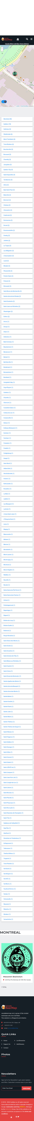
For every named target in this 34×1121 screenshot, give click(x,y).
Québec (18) (7, 124)
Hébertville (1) (8, 468)
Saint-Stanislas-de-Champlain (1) (13, 813)
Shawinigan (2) (8, 311)
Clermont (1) (7, 402)
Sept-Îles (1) (7, 828)
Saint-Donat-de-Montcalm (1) (12, 676)
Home (5, 1040)
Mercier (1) (7, 544)
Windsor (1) (7, 914)
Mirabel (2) (7, 266)
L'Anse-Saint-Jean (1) (10, 514)
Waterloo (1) (7, 909)
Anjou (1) (6, 332)
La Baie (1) (7, 494)
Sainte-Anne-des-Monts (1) (12, 691)
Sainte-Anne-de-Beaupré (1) (12, 686)
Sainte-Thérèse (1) (9, 722)
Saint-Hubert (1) (8, 762)
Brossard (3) (7, 154)
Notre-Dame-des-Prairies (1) (12, 595)
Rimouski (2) (7, 286)
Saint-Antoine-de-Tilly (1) (11, 656)
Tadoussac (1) (8, 848)
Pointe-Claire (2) (8, 276)
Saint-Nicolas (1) (9, 793)
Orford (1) (6, 600)
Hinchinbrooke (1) (9, 473)
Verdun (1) (7, 894)
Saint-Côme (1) (8, 671)
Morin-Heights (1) (9, 570)
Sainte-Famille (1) (9, 701)
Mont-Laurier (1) (8, 554)
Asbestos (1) (7, 337)
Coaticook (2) (8, 215)
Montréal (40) (8, 119)
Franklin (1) (7, 448)
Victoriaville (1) (8, 899)
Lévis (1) (6, 524)
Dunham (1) (7, 433)
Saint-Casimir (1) (9, 666)
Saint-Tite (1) (7, 818)
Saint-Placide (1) (9, 798)
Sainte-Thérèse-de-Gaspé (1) (12, 727)
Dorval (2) (6, 225)
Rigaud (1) (7, 615)
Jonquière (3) (8, 164)
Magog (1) (7, 529)
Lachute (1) (7, 509)
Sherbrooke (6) (8, 134)
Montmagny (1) (8, 559)
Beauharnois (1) (8, 347)
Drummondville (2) (9, 230)
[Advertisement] (17, 18)
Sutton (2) (7, 316)
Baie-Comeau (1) (9, 342)
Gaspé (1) (6, 458)
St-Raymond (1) (8, 843)
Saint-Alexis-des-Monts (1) (11, 641)
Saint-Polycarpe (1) (9, 803)
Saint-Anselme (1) (9, 651)
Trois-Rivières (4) (9, 144)
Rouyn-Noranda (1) (9, 635)
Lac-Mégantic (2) (9, 250)
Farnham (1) (7, 438)
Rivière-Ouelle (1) (9, 625)
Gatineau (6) (7, 129)
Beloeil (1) (7, 357)
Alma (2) (6, 185)
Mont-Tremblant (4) (9, 139)
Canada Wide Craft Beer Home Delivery (17, 44)
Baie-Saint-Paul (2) (9, 190)
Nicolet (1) (7, 585)
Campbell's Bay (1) (9, 382)
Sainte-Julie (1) (8, 711)
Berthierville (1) (8, 362)
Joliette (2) (7, 240)
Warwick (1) (7, 904)
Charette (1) (7, 397)
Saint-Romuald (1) (9, 808)
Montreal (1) (7, 565)
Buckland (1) (7, 377)
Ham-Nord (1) (8, 463)
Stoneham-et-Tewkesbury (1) (12, 838)
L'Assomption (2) (9, 256)
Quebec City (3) (8, 169)
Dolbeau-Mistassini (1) (10, 428)
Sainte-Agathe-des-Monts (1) (12, 681)
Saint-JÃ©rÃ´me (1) (9, 767)
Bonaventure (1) (8, 372)
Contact (6, 1048)
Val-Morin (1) (7, 884)
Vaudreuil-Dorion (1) (10, 889)
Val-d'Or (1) (7, 879)
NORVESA (8, 1109)
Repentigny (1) (8, 610)
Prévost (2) (7, 281)
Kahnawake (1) (8, 483)
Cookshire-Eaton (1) (10, 408)
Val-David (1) (7, 868)
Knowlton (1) (7, 489)
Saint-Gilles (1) (8, 752)
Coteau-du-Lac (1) (9, 413)
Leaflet (17, 106)
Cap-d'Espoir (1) (8, 387)
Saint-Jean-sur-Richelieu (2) (12, 306)
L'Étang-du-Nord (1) (9, 519)
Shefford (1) (7, 833)
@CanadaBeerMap (13, 1028)
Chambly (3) (7, 159)
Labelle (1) (7, 499)
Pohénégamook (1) (9, 605)
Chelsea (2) (7, 205)
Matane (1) (7, 539)
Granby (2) (7, 235)
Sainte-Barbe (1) (8, 696)
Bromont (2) (7, 200)
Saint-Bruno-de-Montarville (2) (13, 291)
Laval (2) (6, 261)
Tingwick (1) (7, 858)
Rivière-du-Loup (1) (9, 620)
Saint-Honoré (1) (9, 757)
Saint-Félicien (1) (9, 732)
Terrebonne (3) (8, 180)
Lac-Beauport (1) (9, 504)
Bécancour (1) (8, 352)
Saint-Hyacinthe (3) (9, 175)
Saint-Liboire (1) (8, 787)
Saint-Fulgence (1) (9, 737)
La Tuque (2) (7, 245)
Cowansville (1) (8, 418)
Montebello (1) (8, 549)
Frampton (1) (7, 443)
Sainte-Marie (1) (8, 716)
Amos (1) (6, 321)
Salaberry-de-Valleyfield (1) (12, 823)
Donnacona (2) (8, 220)
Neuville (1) (7, 580)
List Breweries (21, 1040)
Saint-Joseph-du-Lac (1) (11, 782)
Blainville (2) (7, 195)
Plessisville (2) (8, 271)
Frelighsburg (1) (8, 453)
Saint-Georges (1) (9, 747)
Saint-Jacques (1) (9, 772)
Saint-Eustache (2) (9, 301)
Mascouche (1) (8, 534)
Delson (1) (7, 423)
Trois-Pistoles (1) (9, 863)
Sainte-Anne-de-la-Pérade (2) (12, 296)
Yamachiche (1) (8, 919)
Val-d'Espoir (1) (8, 874)
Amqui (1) (7, 326)
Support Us (7, 1044)
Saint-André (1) (8, 646)
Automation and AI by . (16, 1107)
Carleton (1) (7, 392)
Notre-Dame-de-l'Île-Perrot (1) (12, 590)
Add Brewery (20, 1044)
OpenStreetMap (24, 106)
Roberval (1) (7, 630)
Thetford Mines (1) (9, 853)
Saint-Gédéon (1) (9, 742)
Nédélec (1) (7, 575)
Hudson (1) (7, 478)
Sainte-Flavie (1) (8, 706)
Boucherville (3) (8, 149)
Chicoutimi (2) (8, 210)
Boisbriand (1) (8, 367)
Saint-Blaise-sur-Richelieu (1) (12, 661)
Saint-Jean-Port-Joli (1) (10, 777)
